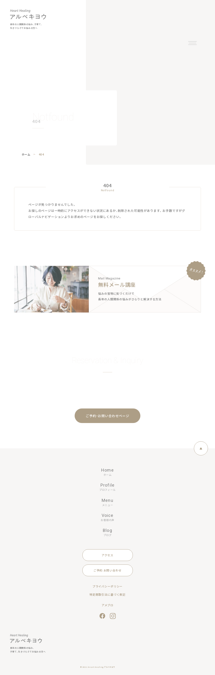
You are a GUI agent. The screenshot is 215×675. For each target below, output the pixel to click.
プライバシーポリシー (107, 586)
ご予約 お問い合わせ (107, 570)
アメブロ (107, 605)
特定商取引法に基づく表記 (107, 594)
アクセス (107, 555)
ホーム (26, 154)
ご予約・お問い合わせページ (107, 415)
